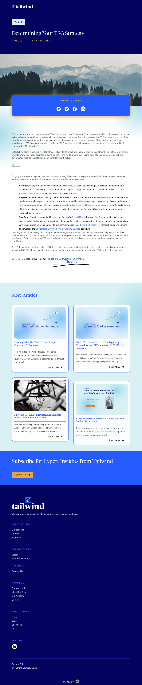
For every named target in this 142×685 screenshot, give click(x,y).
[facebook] (74, 109)
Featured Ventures (20, 558)
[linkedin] (83, 109)
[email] (58, 109)
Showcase (17, 624)
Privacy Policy (18, 664)
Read (53, 386)
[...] (24, 380)
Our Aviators (18, 596)
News (14, 617)
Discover (16, 554)
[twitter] (66, 109)
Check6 (15, 533)
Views (14, 621)
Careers (15, 599)
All (13, 628)
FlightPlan (16, 537)
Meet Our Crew (19, 592)
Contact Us (17, 571)
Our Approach (18, 588)
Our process (18, 529)
